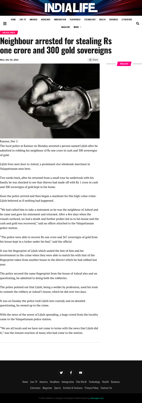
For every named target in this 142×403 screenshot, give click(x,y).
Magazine (65, 26)
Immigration (60, 19)
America (33, 19)
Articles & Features (72, 388)
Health (102, 19)
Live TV (23, 19)
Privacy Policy (91, 388)
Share (93, 59)
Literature (127, 19)
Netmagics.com (97, 398)
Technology (90, 19)
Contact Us (106, 388)
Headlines (45, 19)
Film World (75, 19)
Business (113, 19)
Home (13, 19)
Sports (57, 388)
